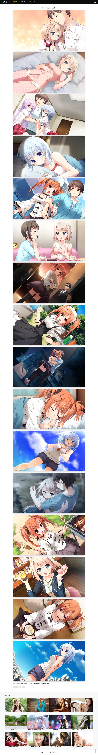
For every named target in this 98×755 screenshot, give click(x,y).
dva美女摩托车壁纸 (54, 729)
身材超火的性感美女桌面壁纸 (78, 713)
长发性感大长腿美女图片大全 (56, 746)
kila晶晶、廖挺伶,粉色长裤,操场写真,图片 (36, 729)
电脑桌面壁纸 (15, 2)
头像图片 (30, 2)
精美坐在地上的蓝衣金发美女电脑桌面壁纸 (36, 713)
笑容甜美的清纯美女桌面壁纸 (34, 746)
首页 (9, 2)
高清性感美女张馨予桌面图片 (78, 746)
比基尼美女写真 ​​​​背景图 (10, 729)
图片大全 (36, 2)
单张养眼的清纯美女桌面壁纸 (78, 729)
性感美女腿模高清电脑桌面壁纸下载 (13, 746)
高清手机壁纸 (23, 2)
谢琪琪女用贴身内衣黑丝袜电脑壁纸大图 (58, 713)
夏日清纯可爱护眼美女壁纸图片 (12, 713)
